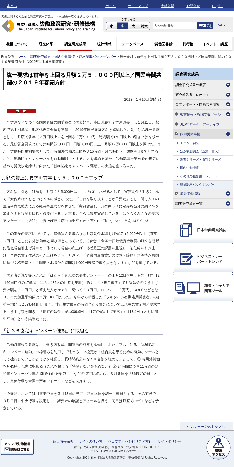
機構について (17, 44)
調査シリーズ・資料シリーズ (200, 159)
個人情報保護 (63, 441)
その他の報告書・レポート (199, 176)
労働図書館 (163, 44)
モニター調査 (189, 143)
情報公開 (167, 6)
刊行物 (188, 44)
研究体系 (46, 44)
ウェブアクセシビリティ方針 (130, 441)
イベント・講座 (215, 44)
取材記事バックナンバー (97, 57)
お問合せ (193, 6)
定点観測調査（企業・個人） (200, 151)
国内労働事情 (65, 57)
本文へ (12, 6)
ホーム (110, 6)
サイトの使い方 (90, 441)
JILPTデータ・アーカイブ (199, 124)
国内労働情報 (189, 168)
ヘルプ (221, 25)
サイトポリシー (169, 441)
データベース (133, 44)
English (217, 6)
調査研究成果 (75, 44)
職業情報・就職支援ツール (200, 114)
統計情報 (104, 44)
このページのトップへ (208, 426)
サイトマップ (138, 6)
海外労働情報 (190, 194)
